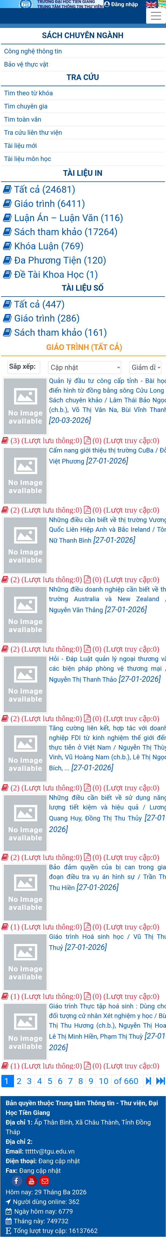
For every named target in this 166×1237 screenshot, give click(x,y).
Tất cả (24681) (39, 189)
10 (103, 1081)
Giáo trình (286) (41, 318)
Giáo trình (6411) (44, 203)
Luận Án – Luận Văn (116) (63, 218)
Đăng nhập (121, 4)
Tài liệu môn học (27, 159)
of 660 (127, 1081)
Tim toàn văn (22, 119)
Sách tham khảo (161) (55, 332)
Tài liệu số (83, 288)
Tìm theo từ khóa (28, 93)
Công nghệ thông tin (33, 51)
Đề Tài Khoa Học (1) (50, 274)
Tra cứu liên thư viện (33, 132)
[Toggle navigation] (156, 16)
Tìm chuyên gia (26, 106)
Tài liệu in (82, 173)
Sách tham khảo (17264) (60, 232)
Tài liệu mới (20, 145)
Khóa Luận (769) (43, 246)
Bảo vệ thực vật (26, 64)
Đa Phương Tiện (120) (54, 260)
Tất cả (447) (34, 304)
